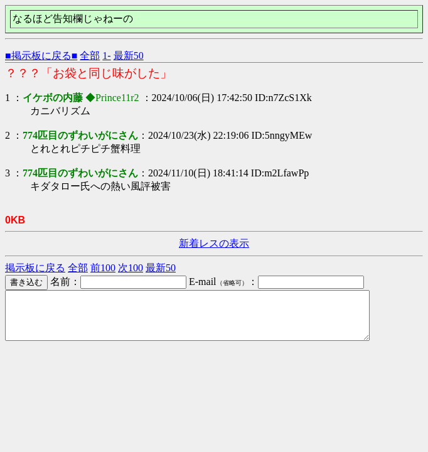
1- (106, 55)
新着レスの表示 (214, 243)
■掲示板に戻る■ (41, 55)
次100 (130, 267)
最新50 (129, 55)
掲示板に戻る (35, 267)
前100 (102, 267)
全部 (90, 55)
